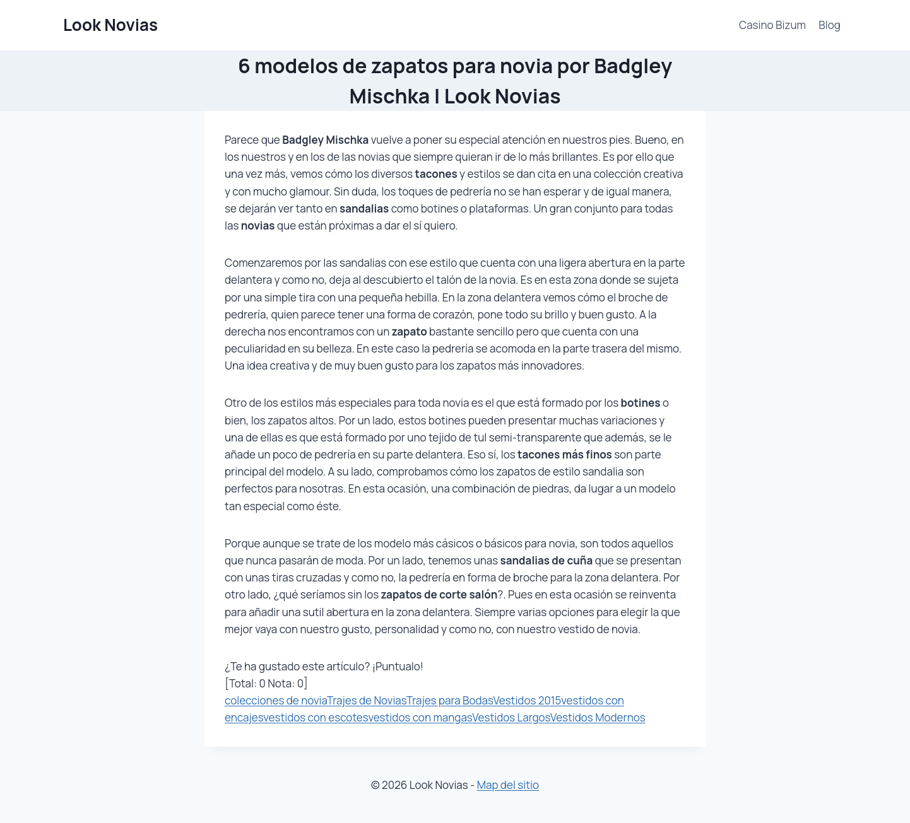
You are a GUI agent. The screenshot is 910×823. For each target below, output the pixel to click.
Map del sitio (508, 785)
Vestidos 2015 (527, 700)
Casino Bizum (772, 25)
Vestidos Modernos (598, 717)
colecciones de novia (276, 700)
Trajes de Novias (366, 700)
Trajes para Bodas (449, 700)
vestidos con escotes (315, 717)
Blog (829, 25)
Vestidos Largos (511, 717)
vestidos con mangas (420, 717)
